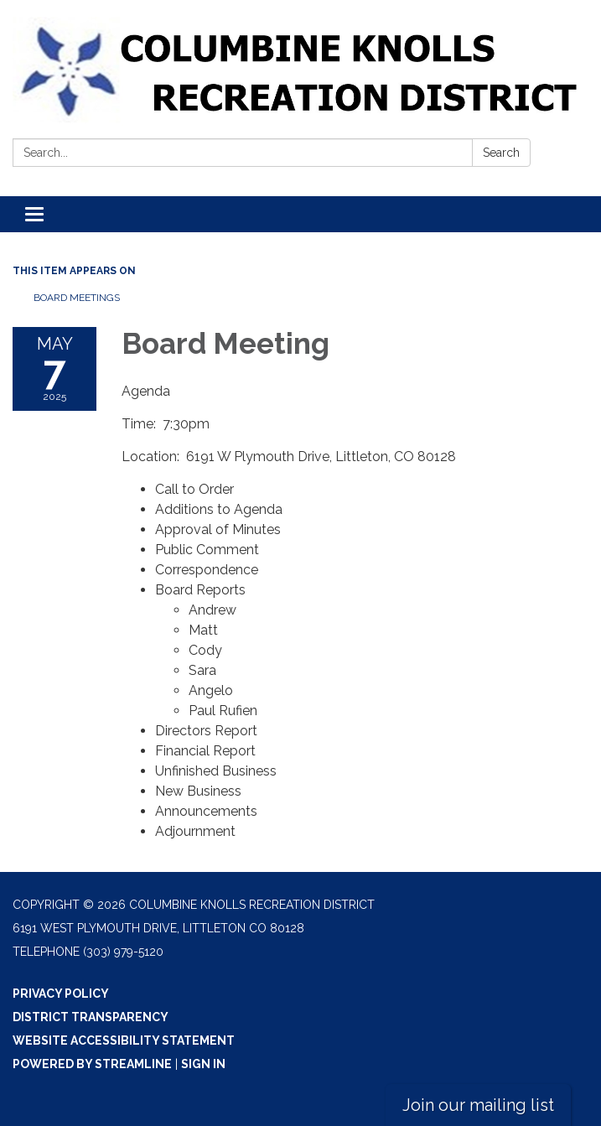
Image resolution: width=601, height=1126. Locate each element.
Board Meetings (77, 298)
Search (501, 152)
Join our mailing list (478, 1105)
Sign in (203, 1064)
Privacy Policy (61, 993)
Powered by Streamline (92, 1064)
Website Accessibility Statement (124, 1040)
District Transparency (90, 1017)
